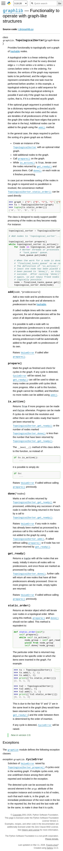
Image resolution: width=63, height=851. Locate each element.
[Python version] (20, 3)
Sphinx (50, 848)
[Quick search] (43, 3)
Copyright (17, 815)
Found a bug (51, 845)
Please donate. (52, 839)
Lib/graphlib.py (26, 29)
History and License (30, 830)
